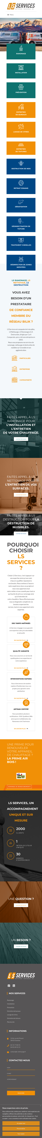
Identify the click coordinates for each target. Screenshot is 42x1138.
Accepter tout (21, 1123)
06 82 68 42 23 (15, 1047)
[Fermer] (40, 1105)
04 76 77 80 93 (15, 1045)
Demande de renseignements (19, 786)
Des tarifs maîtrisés (21, 623)
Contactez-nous (21, 439)
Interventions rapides (21, 679)
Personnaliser (21, 1128)
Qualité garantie (21, 651)
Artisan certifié (21, 709)
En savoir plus (20, 640)
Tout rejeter (21, 1134)
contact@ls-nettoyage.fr (18, 1052)
